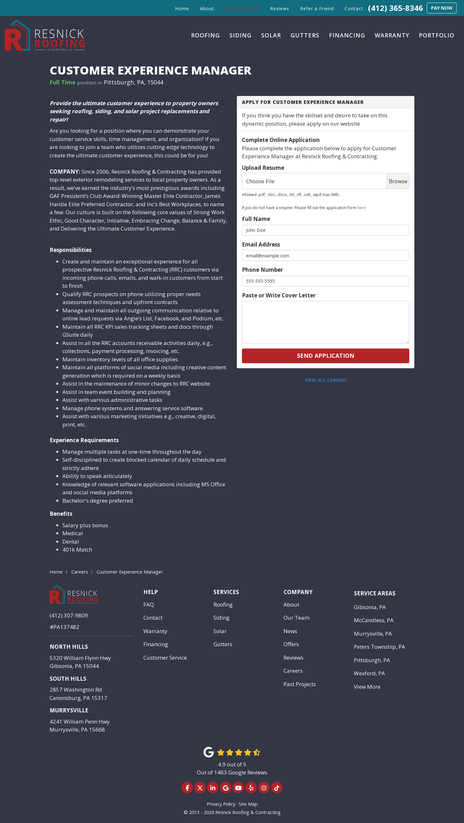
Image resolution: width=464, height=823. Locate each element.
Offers (291, 644)
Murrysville (69, 710)
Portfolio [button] (436, 35)
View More (367, 686)
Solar (220, 631)
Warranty (155, 631)
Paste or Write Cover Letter (279, 295)
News (290, 631)
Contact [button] (354, 8)
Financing (155, 644)
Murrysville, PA (373, 633)
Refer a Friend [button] (317, 8)
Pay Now (441, 8)
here (361, 207)
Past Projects (300, 684)
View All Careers (326, 380)
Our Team (296, 617)
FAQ (148, 604)
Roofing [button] (205, 35)
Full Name (256, 219)
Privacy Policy (221, 804)
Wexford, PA (369, 673)
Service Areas (375, 593)
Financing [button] (347, 35)
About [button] (207, 8)
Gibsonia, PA (370, 607)
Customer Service (165, 657)
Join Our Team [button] (242, 8)
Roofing (223, 604)
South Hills (68, 678)
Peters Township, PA (379, 646)
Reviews (293, 657)
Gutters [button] (305, 35)
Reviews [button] (279, 8)
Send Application (325, 355)
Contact (153, 617)
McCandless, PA (374, 620)
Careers (293, 670)
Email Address (261, 244)
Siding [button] (240, 35)
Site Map (248, 804)
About (291, 604)
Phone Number (262, 269)
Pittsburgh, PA (372, 660)
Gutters (222, 644)
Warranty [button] (392, 35)
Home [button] (182, 8)
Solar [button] (271, 35)
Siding (221, 617)
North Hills (69, 646)
